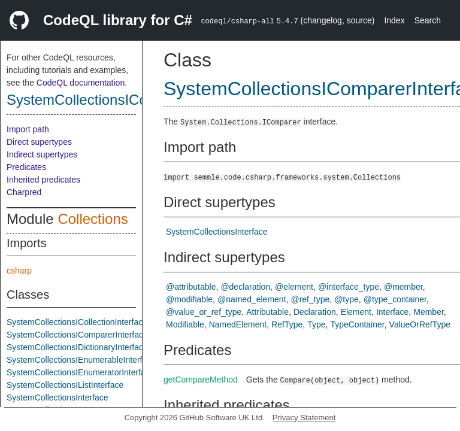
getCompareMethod (201, 379)
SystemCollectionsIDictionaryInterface (77, 347)
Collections (93, 219)
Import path (28, 129)
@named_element (251, 299)
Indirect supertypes (42, 154)
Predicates (26, 167)
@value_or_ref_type (203, 312)
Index (394, 20)
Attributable (267, 312)
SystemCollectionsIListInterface (65, 385)
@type (346, 299)
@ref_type (309, 299)
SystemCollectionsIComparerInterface (128, 100)
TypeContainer (357, 324)
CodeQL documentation (81, 82)
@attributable (191, 287)
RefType (286, 324)
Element (356, 312)
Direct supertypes (39, 142)
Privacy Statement (304, 417)
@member (403, 287)
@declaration (245, 287)
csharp (19, 270)
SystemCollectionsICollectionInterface (77, 322)
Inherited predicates (43, 179)
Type (316, 324)
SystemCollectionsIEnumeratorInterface (81, 372)
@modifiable (189, 299)
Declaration (314, 312)
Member (428, 312)
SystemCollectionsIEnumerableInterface (81, 360)
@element (294, 287)
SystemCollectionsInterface (57, 397)
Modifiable (185, 324)
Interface (392, 312)
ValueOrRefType (419, 324)
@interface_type (348, 287)
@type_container (395, 299)
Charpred (24, 192)
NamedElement (238, 324)
